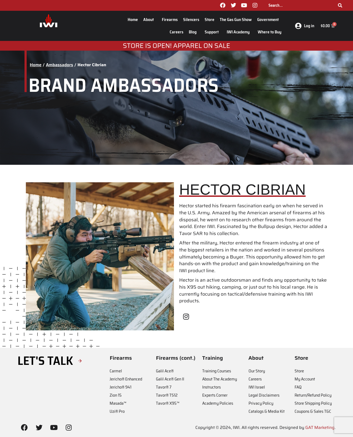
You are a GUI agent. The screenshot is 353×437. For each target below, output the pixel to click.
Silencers (191, 19)
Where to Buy (269, 32)
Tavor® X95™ (167, 403)
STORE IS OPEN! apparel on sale (176, 46)
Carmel (116, 371)
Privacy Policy (261, 403)
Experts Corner (215, 395)
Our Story (257, 371)
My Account (305, 379)
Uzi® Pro (117, 411)
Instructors (211, 387)
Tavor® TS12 (166, 395)
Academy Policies (217, 403)
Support (213, 32)
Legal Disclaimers (264, 395)
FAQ (298, 387)
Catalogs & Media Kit (267, 411)
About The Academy (219, 379)
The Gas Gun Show (236, 19)
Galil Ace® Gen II (170, 379)
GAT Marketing (320, 427)
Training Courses (216, 371)
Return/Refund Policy (313, 395)
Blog (194, 32)
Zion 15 (116, 395)
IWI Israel (257, 387)
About (149, 19)
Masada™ (118, 403)
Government (269, 19)
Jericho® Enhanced (126, 379)
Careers (176, 32)
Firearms (170, 19)
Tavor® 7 (164, 387)
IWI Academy (239, 32)
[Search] (340, 5)
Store (209, 19)
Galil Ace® (165, 371)
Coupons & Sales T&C (313, 411)
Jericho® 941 (120, 387)
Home (133, 19)
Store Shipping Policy (313, 403)
